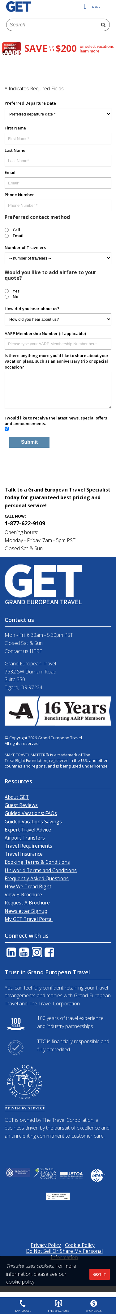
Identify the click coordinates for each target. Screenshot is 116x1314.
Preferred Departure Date (30, 103)
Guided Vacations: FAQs (31, 813)
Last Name (15, 150)
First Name (15, 128)
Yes (16, 291)
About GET (17, 797)
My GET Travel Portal (29, 919)
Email (10, 172)
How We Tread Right (28, 886)
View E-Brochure (23, 894)
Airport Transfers (25, 837)
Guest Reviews (21, 805)
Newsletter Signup (26, 911)
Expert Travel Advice (28, 829)
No (15, 296)
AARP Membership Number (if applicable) (45, 333)
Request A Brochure (27, 902)
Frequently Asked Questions (37, 878)
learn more (89, 51)
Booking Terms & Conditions (37, 862)
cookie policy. (20, 1281)
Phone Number (19, 194)
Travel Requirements (28, 845)
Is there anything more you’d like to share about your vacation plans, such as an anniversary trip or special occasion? (57, 361)
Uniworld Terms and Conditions (41, 870)
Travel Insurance (24, 853)
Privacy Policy (46, 1245)
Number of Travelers (25, 247)
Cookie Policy (80, 1245)
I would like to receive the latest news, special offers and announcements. (56, 420)
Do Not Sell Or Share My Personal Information (64, 1254)
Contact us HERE (23, 651)
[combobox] (51, 25)
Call (16, 230)
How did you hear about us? (32, 308)
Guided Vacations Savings (33, 821)
